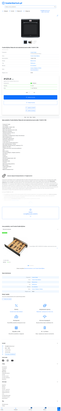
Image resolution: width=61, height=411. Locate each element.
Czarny (32, 68)
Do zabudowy (33, 65)
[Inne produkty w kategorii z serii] (30, 229)
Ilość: (27, 92)
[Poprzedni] (4, 248)
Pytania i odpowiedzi (5, 390)
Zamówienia (4, 368)
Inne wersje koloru (34, 69)
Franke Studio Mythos (35, 55)
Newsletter (4, 379)
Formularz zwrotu (5, 376)
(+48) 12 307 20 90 (45, 12)
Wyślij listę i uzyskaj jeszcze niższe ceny (45, 311)
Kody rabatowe (4, 398)
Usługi (3, 363)
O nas (3, 393)
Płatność (3, 386)
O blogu (3, 405)
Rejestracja (4, 371)
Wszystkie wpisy (5, 404)
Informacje (4, 381)
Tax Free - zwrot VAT (6, 389)
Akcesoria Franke (15, 200)
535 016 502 (7, 352)
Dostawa (3, 387)
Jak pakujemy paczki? (6, 396)
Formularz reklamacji (6, 377)
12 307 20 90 (7, 350)
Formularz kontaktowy (10, 354)
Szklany (39, 68)
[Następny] (57, 248)
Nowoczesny (33, 60)
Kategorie (5, 11)
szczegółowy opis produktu (30, 213)
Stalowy (35, 68)
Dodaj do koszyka (30, 97)
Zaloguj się (26, 11)
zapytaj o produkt (30, 107)
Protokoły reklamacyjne (6, 395)
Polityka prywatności (5, 392)
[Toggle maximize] (57, 15)
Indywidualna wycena (6, 373)
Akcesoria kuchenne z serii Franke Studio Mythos (34, 268)
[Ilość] (30, 92)
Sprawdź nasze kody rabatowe (16, 311)
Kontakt (11, 11)
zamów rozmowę (30, 110)
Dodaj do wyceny (30, 102)
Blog (3, 401)
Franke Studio (33, 52)
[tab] (28, 265)
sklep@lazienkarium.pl (45, 10)
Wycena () (18, 11)
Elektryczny (33, 63)
